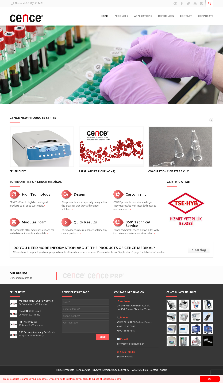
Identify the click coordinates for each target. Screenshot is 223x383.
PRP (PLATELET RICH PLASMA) (97, 171)
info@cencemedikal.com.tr (130, 343)
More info (116, 379)
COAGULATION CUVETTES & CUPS (169, 171)
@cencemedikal (125, 356)
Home (59, 370)
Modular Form (34, 222)
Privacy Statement (102, 370)
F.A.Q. (134, 370)
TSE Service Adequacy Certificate (37, 332)
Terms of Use (83, 370)
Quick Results (85, 222)
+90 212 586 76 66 (126, 326)
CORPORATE (205, 16)
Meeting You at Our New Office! (36, 300)
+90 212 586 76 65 (126, 330)
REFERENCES (166, 16)
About (163, 370)
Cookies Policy (121, 370)
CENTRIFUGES (18, 171)
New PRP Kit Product (30, 311)
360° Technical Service (138, 224)
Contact (154, 370)
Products (69, 370)
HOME (104, 16)
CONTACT (186, 16)
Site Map (143, 370)
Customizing (136, 194)
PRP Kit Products (28, 321)
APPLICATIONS (143, 16)
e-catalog (199, 250)
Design (79, 194)
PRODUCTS (121, 16)
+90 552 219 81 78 (134, 322)
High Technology (36, 194)
